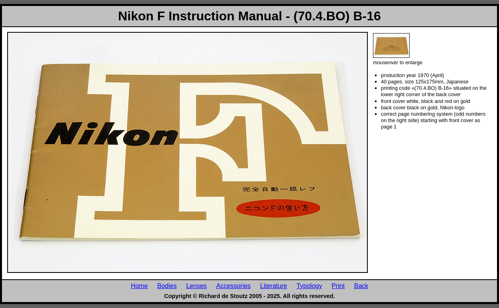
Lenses (196, 285)
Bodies (167, 285)
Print (338, 285)
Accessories (233, 285)
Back (361, 285)
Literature (273, 285)
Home (139, 285)
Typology (309, 285)
